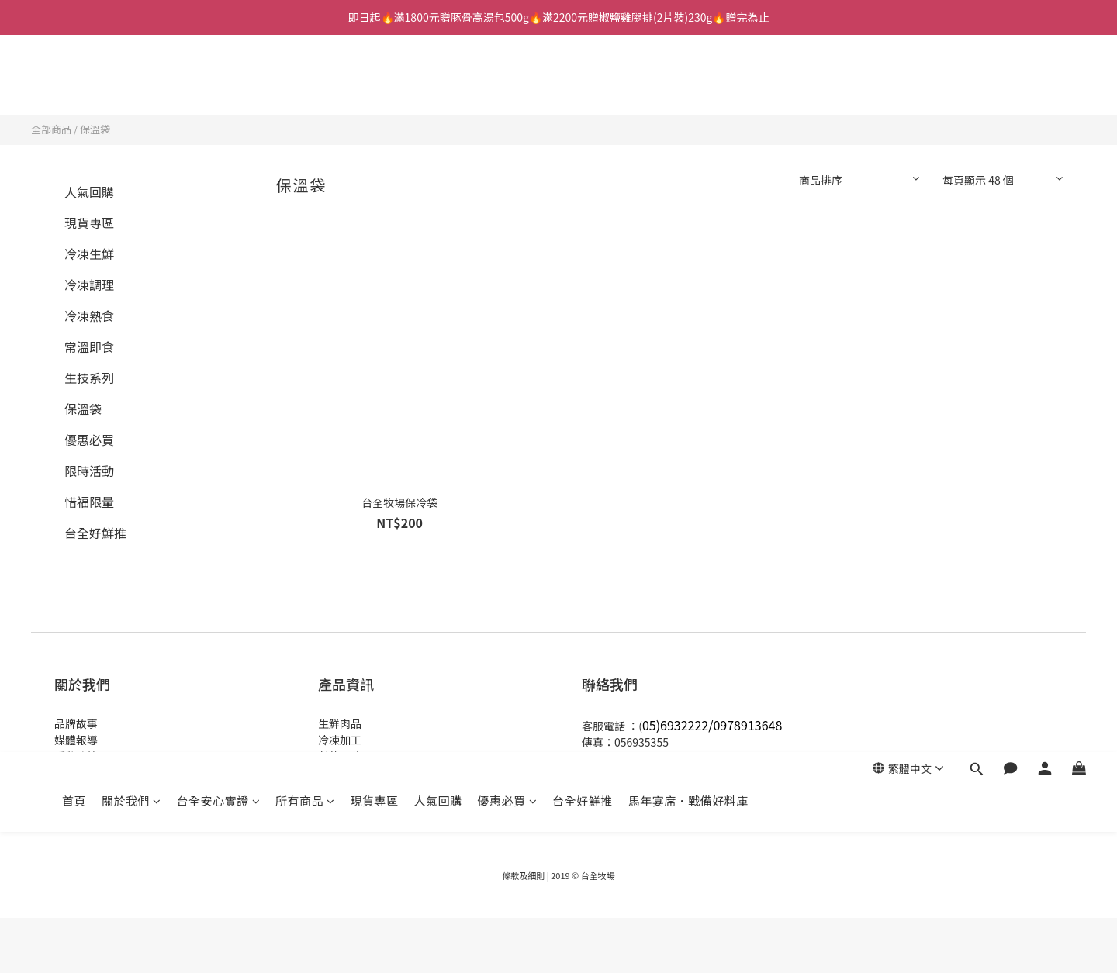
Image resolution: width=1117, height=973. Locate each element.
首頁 (74, 83)
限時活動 (89, 470)
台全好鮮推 (582, 83)
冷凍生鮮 (89, 253)
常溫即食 (89, 346)
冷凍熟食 (89, 315)
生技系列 (89, 377)
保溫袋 (95, 129)
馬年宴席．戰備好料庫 (688, 83)
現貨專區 (375, 83)
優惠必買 (508, 83)
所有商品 (305, 83)
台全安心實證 (219, 83)
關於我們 (131, 83)
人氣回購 (438, 83)
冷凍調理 (89, 284)
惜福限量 (89, 501)
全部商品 (51, 129)
